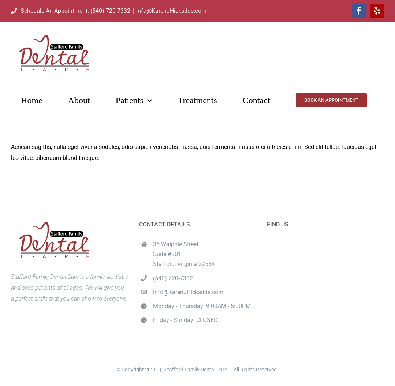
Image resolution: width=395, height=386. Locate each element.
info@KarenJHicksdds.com (171, 10)
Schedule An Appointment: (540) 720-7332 (70, 10)
